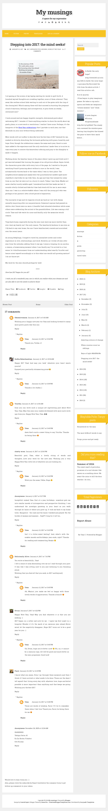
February (84, 330)
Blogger (99, 535)
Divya (17, 611)
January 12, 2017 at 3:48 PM (42, 702)
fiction (79, 236)
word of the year (54, 49)
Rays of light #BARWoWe (91, 353)
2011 (81, 395)
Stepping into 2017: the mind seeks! (37, 44)
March (84, 325)
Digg (61, 289)
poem (79, 246)
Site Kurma (19, 742)
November (85, 304)
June (83, 315)
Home (7, 33)
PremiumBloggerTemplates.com (59, 802)
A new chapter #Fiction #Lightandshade (91, 118)
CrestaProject (24, 802)
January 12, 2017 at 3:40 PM (42, 428)
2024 (81, 279)
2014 (81, 379)
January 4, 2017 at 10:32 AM (43, 359)
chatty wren (20, 451)
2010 (81, 400)
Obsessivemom (21, 318)
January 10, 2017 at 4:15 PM (30, 671)
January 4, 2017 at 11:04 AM (32, 404)
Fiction (16, 33)
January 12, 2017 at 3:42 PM (42, 476)
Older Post (69, 304)
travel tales (81, 256)
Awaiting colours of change (92, 340)
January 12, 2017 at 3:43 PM (42, 530)
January (84, 335)
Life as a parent (53, 33)
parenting (81, 251)
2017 (28, 49)
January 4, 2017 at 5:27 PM (35, 496)
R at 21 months (83, 95)
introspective (35, 49)
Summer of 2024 (85, 464)
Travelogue (38, 33)
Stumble (52, 289)
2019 (81, 284)
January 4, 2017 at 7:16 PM (40, 556)
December (85, 299)
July (83, 309)
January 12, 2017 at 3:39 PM (42, 384)
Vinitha (18, 404)
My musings (54, 12)
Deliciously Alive (22, 556)
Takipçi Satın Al (21, 735)
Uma (27, 339)
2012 (81, 390)
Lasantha (44, 802)
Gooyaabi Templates (87, 802)
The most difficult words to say (89, 433)
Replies (20, 334)
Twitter (31, 289)
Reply (17, 329)
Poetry (26, 33)
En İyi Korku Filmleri (23, 738)
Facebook (21, 289)
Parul (17, 671)
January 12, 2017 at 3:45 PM (42, 587)
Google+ (41, 289)
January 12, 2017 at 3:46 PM (42, 645)
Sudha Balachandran (23, 359)
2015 (81, 374)
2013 (81, 385)
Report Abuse (84, 520)
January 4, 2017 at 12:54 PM (36, 451)
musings (44, 49)
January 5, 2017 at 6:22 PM (30, 611)
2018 (81, 289)
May (83, 320)
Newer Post (7, 304)
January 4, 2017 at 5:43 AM (38, 318)
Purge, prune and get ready (87, 439)
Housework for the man (86, 427)
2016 (81, 369)
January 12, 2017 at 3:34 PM (42, 339)
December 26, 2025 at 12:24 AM (36, 728)
